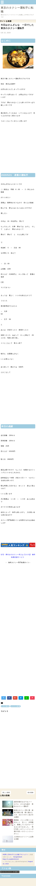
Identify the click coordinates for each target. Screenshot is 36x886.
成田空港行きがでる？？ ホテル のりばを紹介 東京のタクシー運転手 (23, 804)
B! (21, 698)
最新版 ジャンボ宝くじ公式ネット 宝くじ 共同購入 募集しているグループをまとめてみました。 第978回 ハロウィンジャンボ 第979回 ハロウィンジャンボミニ (24, 827)
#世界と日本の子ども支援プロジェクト (15, 854)
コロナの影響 (15, 706)
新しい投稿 (6, 792)
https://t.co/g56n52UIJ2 (11, 859)
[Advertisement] (18, 148)
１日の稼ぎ (5, 706)
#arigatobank (17, 857)
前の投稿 (30, 792)
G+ (15, 698)
